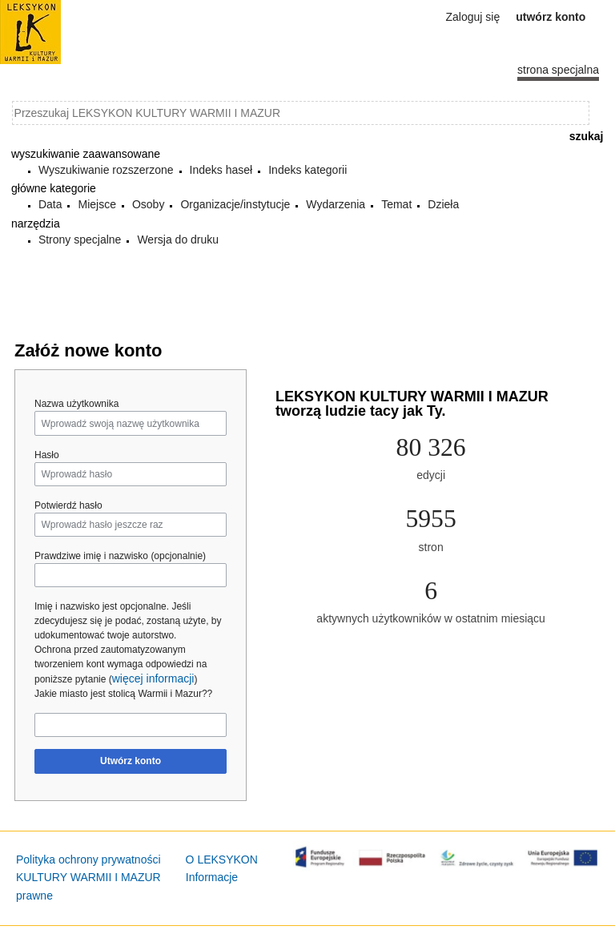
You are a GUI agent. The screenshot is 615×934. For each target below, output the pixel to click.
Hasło (46, 455)
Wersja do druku (178, 239)
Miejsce (96, 204)
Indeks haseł (221, 169)
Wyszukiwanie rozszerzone (106, 169)
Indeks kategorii (307, 169)
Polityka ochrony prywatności (88, 859)
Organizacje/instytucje (235, 204)
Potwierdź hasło (68, 505)
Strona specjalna (558, 69)
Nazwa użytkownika (76, 403)
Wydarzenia (335, 204)
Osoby (148, 204)
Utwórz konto (130, 761)
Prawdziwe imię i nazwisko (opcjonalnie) (120, 556)
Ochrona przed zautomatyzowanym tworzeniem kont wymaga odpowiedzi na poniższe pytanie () (120, 664)
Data (50, 204)
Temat (396, 204)
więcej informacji (153, 678)
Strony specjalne (80, 239)
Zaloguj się (473, 16)
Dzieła (443, 204)
